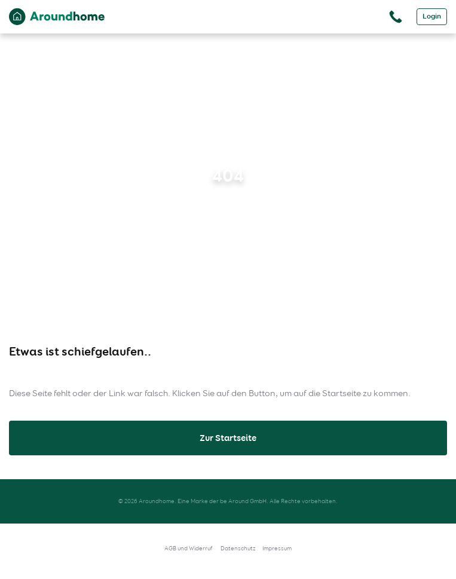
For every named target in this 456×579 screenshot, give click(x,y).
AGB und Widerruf (188, 548)
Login (432, 16)
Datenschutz (238, 548)
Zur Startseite (228, 438)
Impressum (277, 548)
